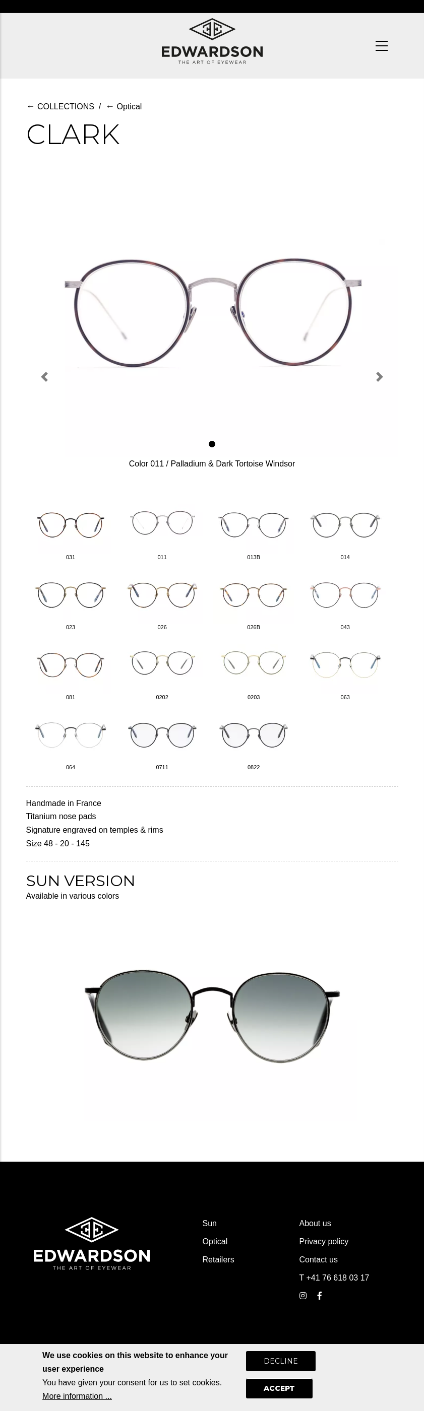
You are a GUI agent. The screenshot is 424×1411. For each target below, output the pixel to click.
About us (315, 1223)
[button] (45, 377)
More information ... (77, 1399)
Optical (123, 106)
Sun (210, 1223)
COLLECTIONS (60, 106)
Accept (279, 1392)
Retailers (218, 1259)
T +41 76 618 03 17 (334, 1277)
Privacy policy (324, 1241)
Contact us (318, 1259)
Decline (281, 1365)
